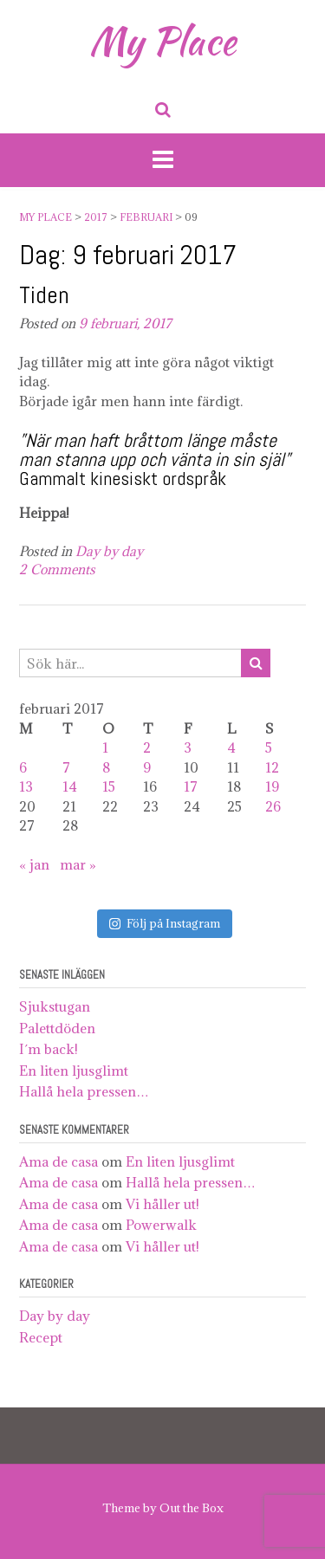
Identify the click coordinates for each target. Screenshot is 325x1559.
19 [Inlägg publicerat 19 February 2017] (272, 786)
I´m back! (48, 1049)
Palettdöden (57, 1028)
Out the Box (191, 1508)
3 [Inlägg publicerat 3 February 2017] (188, 747)
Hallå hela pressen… (84, 1091)
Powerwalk (161, 1224)
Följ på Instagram (164, 923)
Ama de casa (58, 1161)
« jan (34, 864)
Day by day (109, 551)
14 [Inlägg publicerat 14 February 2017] (69, 786)
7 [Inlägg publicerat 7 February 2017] (66, 767)
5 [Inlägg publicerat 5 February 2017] (268, 747)
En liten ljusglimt (73, 1070)
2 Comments (57, 569)
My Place (162, 40)
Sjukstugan (54, 1006)
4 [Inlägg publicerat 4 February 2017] (231, 747)
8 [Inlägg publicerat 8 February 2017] (106, 767)
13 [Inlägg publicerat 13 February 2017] (26, 786)
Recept (40, 1337)
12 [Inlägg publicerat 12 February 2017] (272, 767)
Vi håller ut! (162, 1204)
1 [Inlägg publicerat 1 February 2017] (105, 747)
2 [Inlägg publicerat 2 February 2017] (147, 747)
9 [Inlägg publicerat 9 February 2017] (147, 767)
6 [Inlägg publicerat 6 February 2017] (23, 767)
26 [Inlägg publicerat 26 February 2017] (273, 806)
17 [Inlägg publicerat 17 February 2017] (191, 786)
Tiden (44, 295)
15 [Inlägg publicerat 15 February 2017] (108, 786)
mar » (78, 864)
